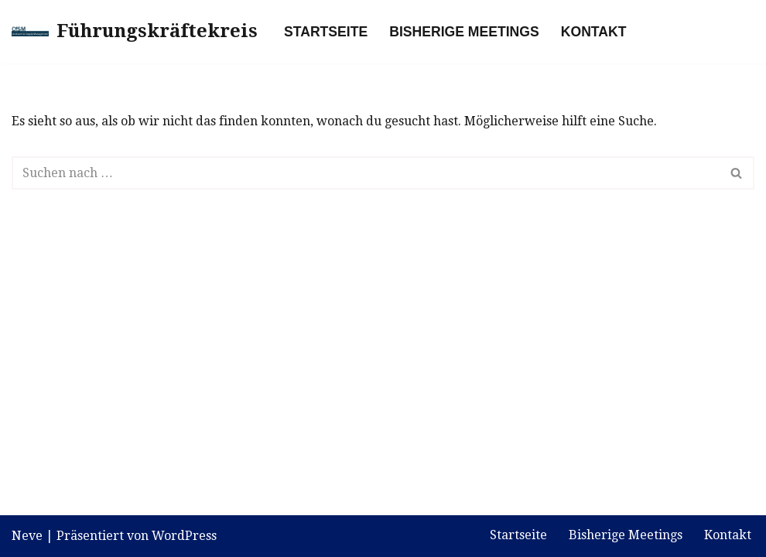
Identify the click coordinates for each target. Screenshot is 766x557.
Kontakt (594, 31)
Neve (27, 535)
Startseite (326, 31)
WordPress (184, 535)
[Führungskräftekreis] (135, 32)
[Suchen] (366, 173)
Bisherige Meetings (464, 31)
